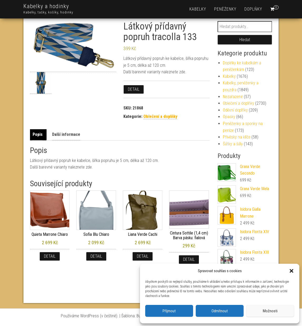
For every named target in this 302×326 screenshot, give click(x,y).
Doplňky (253, 9)
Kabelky (197, 9)
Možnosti (270, 311)
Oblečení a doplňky (160, 116)
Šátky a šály (233, 143)
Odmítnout (220, 311)
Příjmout (169, 311)
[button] (291, 271)
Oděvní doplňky (235, 110)
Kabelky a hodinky (46, 6)
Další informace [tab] (66, 134)
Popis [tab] (38, 134)
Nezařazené (233, 96)
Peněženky (225, 9)
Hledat (244, 39)
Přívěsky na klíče (236, 137)
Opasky (229, 116)
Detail (133, 89)
